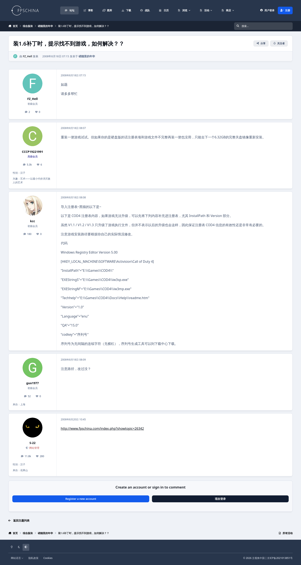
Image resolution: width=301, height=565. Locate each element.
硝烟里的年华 (87, 56)
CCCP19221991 (32, 152)
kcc (32, 221)
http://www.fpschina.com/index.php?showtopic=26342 (102, 428)
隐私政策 (33, 558)
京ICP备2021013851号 (280, 558)
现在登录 (220, 499)
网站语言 (17, 558)
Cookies (47, 558)
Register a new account (80, 499)
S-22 (32, 443)
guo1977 (32, 383)
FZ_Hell (27, 56)
